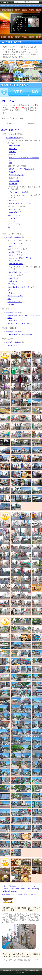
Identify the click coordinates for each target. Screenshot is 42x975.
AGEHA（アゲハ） (16, 252)
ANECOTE (13, 200)
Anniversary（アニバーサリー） (20, 258)
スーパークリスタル (16, 255)
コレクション (14, 278)
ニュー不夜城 (14, 181)
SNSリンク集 (26, 889)
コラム (12, 889)
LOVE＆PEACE (14, 146)
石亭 (9, 290)
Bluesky (35, 889)
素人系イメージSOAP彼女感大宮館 (21, 169)
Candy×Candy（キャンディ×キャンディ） (22, 287)
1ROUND (12, 152)
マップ (32, 886)
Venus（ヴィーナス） (15, 296)
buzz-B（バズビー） (16, 175)
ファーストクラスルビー (18, 243)
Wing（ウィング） (14, 215)
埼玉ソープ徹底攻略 (9, 886)
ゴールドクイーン (14, 218)
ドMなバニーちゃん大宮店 (18, 192)
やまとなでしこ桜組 (16, 264)
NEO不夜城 (13, 184)
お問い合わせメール (9, 894)
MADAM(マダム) (15, 212)
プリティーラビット (15, 224)
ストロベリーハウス (16, 281)
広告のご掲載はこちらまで (27, 894)
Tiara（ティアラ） (15, 261)
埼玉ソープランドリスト (11, 130)
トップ (20, 886)
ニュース (5, 889)
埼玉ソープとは (7, 101)
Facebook (5, 891)
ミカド (10, 227)
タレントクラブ (13, 345)
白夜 (9, 299)
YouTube (13, 891)
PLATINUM (13, 149)
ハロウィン (11, 293)
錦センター (13, 321)
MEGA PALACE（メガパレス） (19, 324)
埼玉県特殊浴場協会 (13, 138)
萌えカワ (11, 304)
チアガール (11, 221)
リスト (26, 886)
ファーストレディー (15, 302)
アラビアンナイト (14, 284)
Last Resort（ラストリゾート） (20, 203)
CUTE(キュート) (15, 209)
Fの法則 (12, 172)
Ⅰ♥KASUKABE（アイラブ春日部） (20, 334)
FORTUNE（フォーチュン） (19, 272)
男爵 (10, 163)
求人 (17, 889)
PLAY (11, 246)
